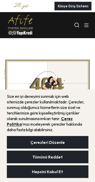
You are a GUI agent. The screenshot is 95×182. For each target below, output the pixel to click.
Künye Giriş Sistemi (73, 6)
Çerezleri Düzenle (47, 142)
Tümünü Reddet (47, 157)
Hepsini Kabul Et (47, 171)
